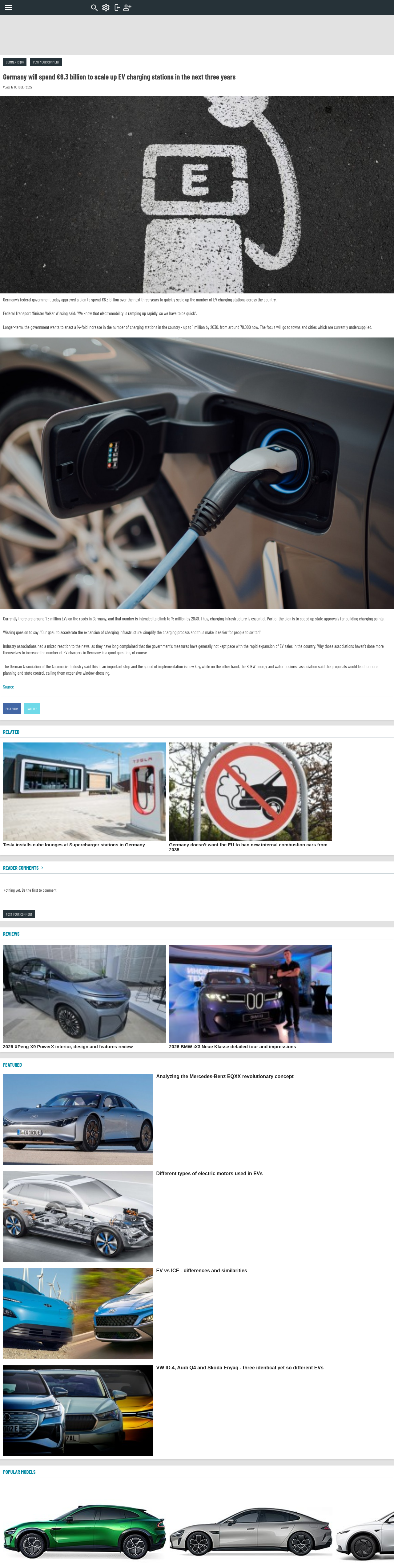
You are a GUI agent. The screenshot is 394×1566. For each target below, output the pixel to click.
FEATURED (12, 1064)
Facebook (12, 708)
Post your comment (46, 62)
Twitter (32, 708)
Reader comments (24, 868)
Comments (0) (15, 62)
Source (8, 686)
